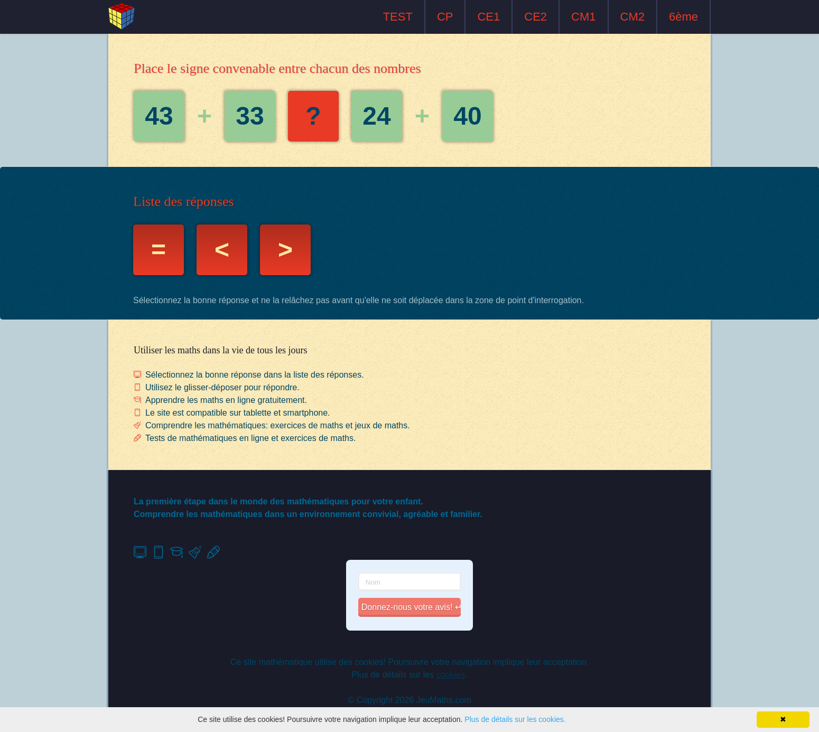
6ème (683, 16)
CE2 (535, 16)
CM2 (632, 16)
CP (445, 16)
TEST (398, 16)
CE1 (488, 16)
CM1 (583, 16)
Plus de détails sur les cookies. (514, 719)
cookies (450, 674)
